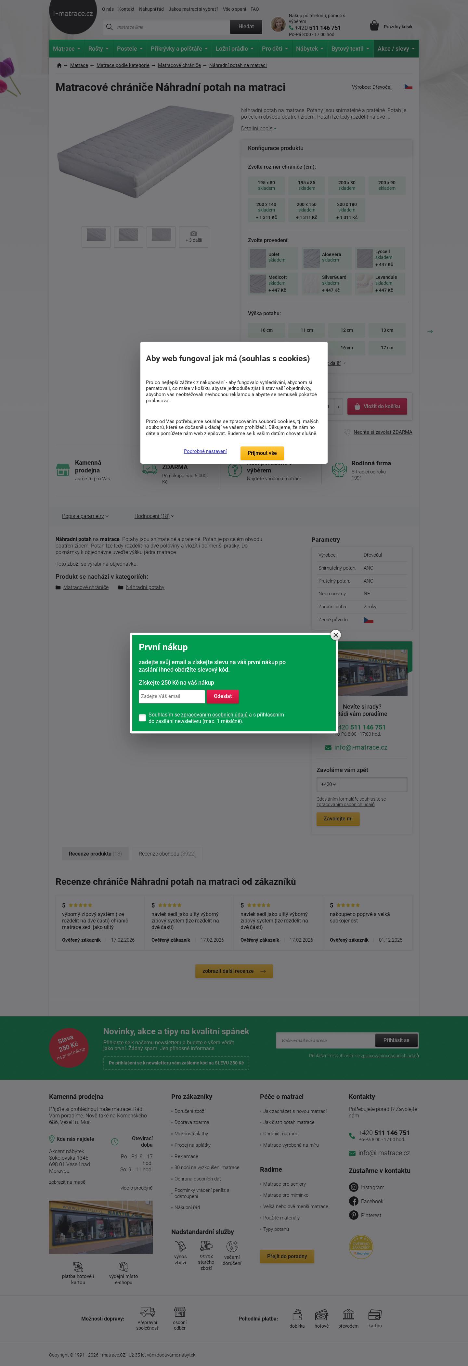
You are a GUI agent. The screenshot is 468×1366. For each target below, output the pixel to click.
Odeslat (223, 696)
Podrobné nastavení (205, 451)
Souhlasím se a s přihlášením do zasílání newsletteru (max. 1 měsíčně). (216, 718)
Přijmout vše (262, 453)
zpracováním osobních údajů (214, 715)
